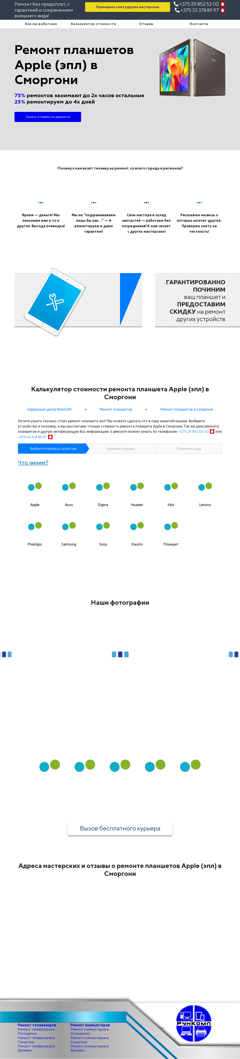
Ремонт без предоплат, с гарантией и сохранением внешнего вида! (44, 9)
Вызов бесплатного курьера (120, 828)
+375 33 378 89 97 (200, 10)
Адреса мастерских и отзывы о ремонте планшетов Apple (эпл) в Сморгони (120, 869)
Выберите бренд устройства (53, 449)
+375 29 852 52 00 (199, 4)
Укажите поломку (121, 449)
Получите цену (189, 449)
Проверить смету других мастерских (127, 7)
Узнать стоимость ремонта (48, 117)
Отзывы (146, 24)
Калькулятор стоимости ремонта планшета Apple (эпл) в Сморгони (120, 393)
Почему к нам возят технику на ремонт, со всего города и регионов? (120, 168)
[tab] (35, 488)
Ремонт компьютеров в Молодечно (90, 1031)
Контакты (199, 24)
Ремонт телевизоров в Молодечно (36, 1031)
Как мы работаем (41, 24)
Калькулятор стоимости (93, 24)
